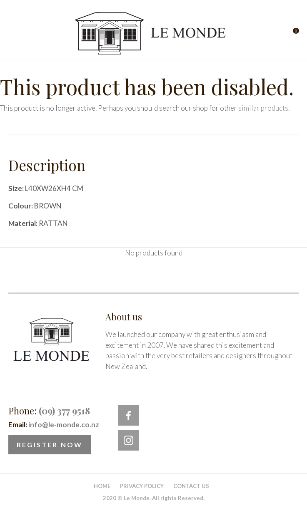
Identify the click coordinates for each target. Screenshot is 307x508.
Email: (53, 424)
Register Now (49, 445)
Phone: (49, 410)
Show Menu (13, 33)
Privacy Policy (142, 486)
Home (102, 486)
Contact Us (191, 486)
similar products (263, 108)
